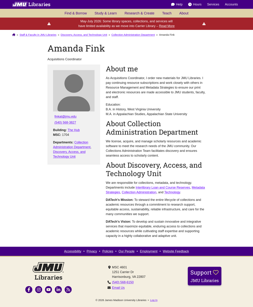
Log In (154, 300)
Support (204, 276)
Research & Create (139, 13)
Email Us (118, 287)
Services (213, 4)
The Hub (74, 130)
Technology (172, 192)
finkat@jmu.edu (65, 116)
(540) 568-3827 (65, 122)
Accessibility (72, 251)
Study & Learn (106, 13)
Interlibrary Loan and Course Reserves (163, 187)
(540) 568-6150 (123, 282)
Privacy (92, 251)
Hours (195, 4)
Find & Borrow (75, 13)
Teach (166, 13)
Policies (107, 251)
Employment (148, 251)
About (183, 13)
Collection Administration (139, 192)
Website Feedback (176, 251)
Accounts (231, 4)
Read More (167, 26)
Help (177, 4)
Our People (127, 251)
